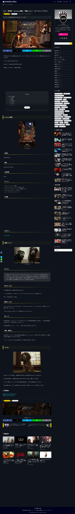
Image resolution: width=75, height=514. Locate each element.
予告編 (12, 103)
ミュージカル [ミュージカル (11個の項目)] (66, 121)
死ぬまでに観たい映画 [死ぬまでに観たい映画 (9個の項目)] (60, 127)
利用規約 (41, 510)
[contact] (66, 38)
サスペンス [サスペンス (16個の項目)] (65, 110)
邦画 (58, 79)
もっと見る (27, 107)
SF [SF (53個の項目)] (64, 102)
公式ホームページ (63, 34)
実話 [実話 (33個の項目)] (66, 125)
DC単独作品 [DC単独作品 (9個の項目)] (67, 96)
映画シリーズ (59, 67)
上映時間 (13, 100)
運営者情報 (25, 510)
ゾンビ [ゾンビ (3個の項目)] (67, 113)
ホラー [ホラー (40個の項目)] (65, 117)
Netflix (58, 55)
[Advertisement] (27, 80)
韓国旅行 (59, 87)
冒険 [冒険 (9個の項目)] (61, 125)
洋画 (58, 75)
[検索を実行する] (71, 43)
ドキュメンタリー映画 (61, 60)
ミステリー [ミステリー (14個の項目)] (68, 119)
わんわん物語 (12, 96)
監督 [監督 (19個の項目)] (67, 127)
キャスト (13, 102)
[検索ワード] (63, 43)
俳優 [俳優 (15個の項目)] (56, 125)
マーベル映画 (59, 62)
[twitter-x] (60, 38)
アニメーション (14, 13)
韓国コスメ (59, 84)
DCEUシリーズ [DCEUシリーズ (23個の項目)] (58, 96)
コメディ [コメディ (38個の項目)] (57, 110)
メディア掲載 (35, 510)
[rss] (38, 508)
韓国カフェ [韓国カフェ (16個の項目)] (62, 129)
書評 (57, 72)
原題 (12, 99)
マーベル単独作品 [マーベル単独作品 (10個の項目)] (59, 119)
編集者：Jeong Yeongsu (9, 395)
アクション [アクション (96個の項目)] (65, 104)
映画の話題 (59, 70)
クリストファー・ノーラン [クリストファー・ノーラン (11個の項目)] (60, 108)
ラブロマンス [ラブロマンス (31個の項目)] (67, 123)
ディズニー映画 (6, 13)
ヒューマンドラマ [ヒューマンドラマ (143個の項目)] (59, 115)
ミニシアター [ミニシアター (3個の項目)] (58, 121)
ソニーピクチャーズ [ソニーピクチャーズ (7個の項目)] (59, 113)
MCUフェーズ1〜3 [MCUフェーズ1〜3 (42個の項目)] (59, 98)
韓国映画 (58, 89)
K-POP (58, 53)
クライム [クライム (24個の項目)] (66, 106)
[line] (62, 38)
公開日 (12, 97)
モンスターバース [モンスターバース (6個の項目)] (59, 123)
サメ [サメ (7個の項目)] (56, 112)
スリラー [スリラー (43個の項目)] (62, 112)
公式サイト (13, 105)
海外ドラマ (59, 77)
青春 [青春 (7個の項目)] (56, 129)
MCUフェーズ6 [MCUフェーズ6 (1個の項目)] (58, 102)
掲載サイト (30, 510)
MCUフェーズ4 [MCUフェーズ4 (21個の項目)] (58, 100)
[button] (7, 51)
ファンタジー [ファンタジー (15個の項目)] (58, 117)
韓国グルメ (59, 82)
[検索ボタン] (70, 1)
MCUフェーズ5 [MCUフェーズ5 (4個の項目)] (67, 100)
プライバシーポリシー (48, 510)
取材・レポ (59, 65)
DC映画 (58, 50)
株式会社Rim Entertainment (9, 394)
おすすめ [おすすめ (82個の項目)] (57, 104)
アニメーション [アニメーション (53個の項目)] (59, 106)
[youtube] (64, 38)
